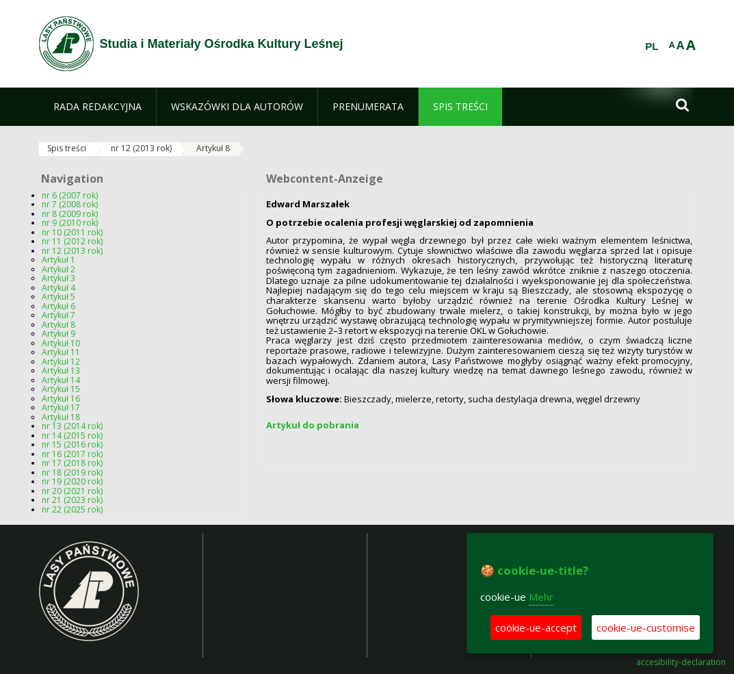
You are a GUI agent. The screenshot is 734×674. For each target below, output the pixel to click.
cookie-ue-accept (536, 627)
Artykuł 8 (213, 148)
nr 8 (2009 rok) (70, 214)
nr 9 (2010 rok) (70, 223)
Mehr (541, 597)
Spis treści (66, 148)
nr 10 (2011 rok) (72, 232)
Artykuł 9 (58, 333)
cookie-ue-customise (646, 627)
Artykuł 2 (58, 269)
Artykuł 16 (61, 398)
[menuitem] (97, 107)
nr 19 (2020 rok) (72, 481)
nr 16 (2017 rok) (72, 454)
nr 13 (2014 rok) (72, 426)
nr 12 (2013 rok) (141, 148)
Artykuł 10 (61, 343)
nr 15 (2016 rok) (72, 444)
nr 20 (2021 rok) (72, 491)
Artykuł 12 (61, 361)
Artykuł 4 (58, 288)
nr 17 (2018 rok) (72, 463)
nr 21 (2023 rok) (72, 500)
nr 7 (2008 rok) (70, 204)
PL (651, 46)
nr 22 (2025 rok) (72, 509)
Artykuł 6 (58, 306)
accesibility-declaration (681, 662)
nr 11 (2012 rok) (72, 241)
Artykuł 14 (61, 380)
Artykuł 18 (61, 417)
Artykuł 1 (58, 259)
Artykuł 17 (61, 407)
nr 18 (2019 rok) (72, 472)
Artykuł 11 (61, 352)
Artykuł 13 (61, 370)
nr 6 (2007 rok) (70, 195)
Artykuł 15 (61, 389)
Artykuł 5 (58, 296)
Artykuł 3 (58, 278)
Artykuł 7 (58, 315)
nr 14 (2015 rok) (72, 435)
